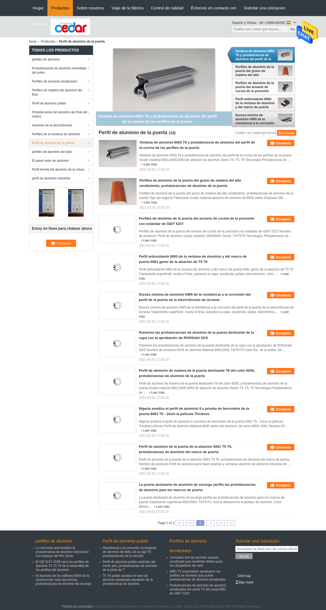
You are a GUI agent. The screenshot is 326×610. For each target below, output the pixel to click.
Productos (60, 8)
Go (292, 29)
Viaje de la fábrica (127, 8)
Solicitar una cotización (264, 8)
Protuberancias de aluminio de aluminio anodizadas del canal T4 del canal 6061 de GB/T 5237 (198, 589)
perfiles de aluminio (46, 59)
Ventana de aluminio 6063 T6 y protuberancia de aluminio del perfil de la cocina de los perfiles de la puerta (255, 55)
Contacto (283, 143)
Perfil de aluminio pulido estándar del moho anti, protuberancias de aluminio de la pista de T (130, 566)
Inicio (32, 41)
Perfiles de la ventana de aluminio (56, 134)
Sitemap (244, 576)
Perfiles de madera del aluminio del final (57, 92)
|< (179, 523)
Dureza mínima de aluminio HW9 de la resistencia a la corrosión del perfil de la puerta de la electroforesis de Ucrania (254, 119)
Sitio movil (244, 582)
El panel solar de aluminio (50, 161)
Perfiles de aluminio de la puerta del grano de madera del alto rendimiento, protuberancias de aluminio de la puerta (254, 71)
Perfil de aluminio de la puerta (53, 143)
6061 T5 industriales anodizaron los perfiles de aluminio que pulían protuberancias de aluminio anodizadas (198, 575)
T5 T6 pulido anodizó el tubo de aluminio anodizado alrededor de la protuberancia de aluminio (128, 580)
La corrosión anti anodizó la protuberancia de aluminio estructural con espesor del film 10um (62, 552)
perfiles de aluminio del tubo (52, 152)
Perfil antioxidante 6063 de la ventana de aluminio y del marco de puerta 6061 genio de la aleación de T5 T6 (255, 103)
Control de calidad (167, 8)
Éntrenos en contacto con (213, 8)
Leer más (150, 164)
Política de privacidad (77, 606)
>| (231, 523)
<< (190, 523)
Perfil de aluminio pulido (49, 103)
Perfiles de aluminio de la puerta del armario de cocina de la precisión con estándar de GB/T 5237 (254, 87)
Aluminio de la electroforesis (52, 125)
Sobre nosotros (90, 8)
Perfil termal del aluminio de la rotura (58, 169)
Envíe (244, 556)
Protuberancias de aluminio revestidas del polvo (59, 70)
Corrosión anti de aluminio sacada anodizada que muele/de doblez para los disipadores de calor (196, 561)
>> (221, 523)
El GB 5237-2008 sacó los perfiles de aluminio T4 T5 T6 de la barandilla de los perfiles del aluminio (62, 566)
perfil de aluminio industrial (51, 178)
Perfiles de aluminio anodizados (54, 81)
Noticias (40, 24)
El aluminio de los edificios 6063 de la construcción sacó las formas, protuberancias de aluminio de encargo (63, 580)
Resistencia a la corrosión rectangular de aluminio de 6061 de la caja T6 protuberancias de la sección (130, 552)
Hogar (38, 8)
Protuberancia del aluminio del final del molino (59, 114)
